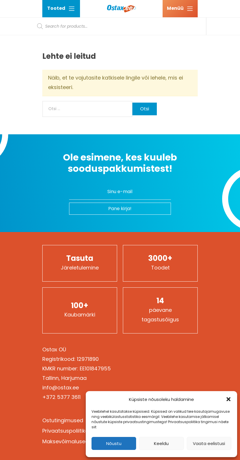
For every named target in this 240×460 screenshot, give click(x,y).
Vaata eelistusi (209, 443)
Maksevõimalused (65, 441)
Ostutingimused (62, 420)
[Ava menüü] (180, 8)
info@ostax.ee (60, 387)
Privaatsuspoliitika (65, 430)
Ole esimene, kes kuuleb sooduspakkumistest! (120, 163)
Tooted (61, 8)
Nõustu (113, 443)
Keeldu (161, 443)
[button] (228, 399)
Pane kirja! (120, 208)
